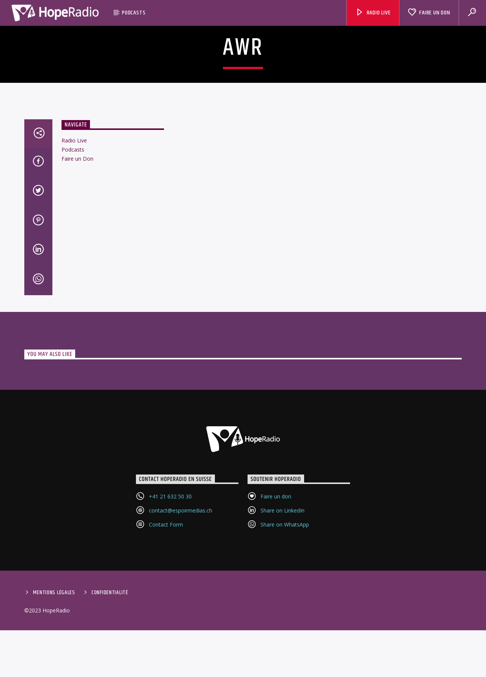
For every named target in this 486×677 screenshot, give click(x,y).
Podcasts (133, 12)
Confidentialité (110, 664)
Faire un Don (429, 12)
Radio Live (373, 12)
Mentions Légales (54, 664)
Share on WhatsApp (284, 596)
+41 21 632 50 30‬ (170, 568)
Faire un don (275, 568)
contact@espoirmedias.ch (180, 582)
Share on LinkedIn (282, 582)
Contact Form (166, 596)
